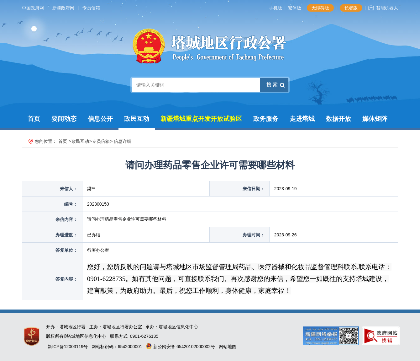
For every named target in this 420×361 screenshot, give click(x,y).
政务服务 (265, 118)
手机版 (275, 7)
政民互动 (136, 118)
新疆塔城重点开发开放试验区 (201, 118)
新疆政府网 (63, 7)
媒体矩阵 (374, 118)
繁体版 (294, 7)
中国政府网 (33, 7)
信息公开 (100, 118)
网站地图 (227, 346)
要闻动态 (63, 118)
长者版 (351, 7)
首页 (34, 118)
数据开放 (338, 118)
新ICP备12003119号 (68, 346)
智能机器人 (387, 7)
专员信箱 (91, 7)
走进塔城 (302, 118)
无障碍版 (320, 7)
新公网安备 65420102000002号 (180, 346)
